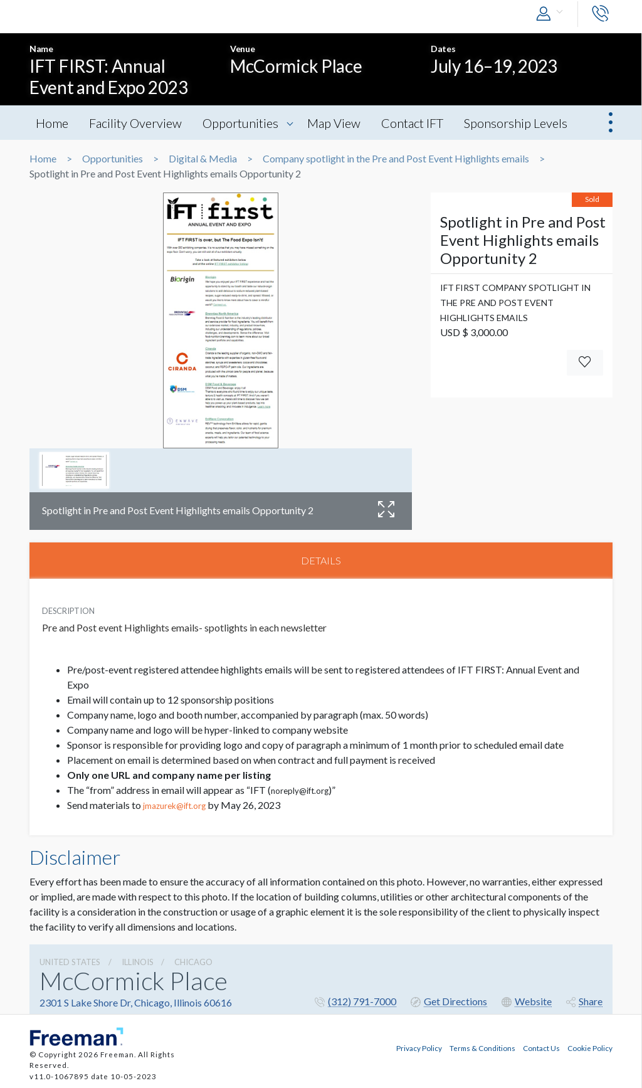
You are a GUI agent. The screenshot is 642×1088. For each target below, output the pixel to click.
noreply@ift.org (300, 791)
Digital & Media (203, 159)
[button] (552, 14)
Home (52, 122)
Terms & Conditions (482, 1047)
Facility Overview (135, 122)
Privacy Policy (419, 1047)
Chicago (193, 962)
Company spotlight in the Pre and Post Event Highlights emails (396, 159)
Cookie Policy (590, 1047)
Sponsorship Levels (516, 122)
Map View (334, 122)
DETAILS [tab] (321, 560)
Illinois (138, 962)
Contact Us (541, 1047)
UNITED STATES (69, 962)
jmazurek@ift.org (174, 806)
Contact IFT (413, 122)
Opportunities (240, 122)
